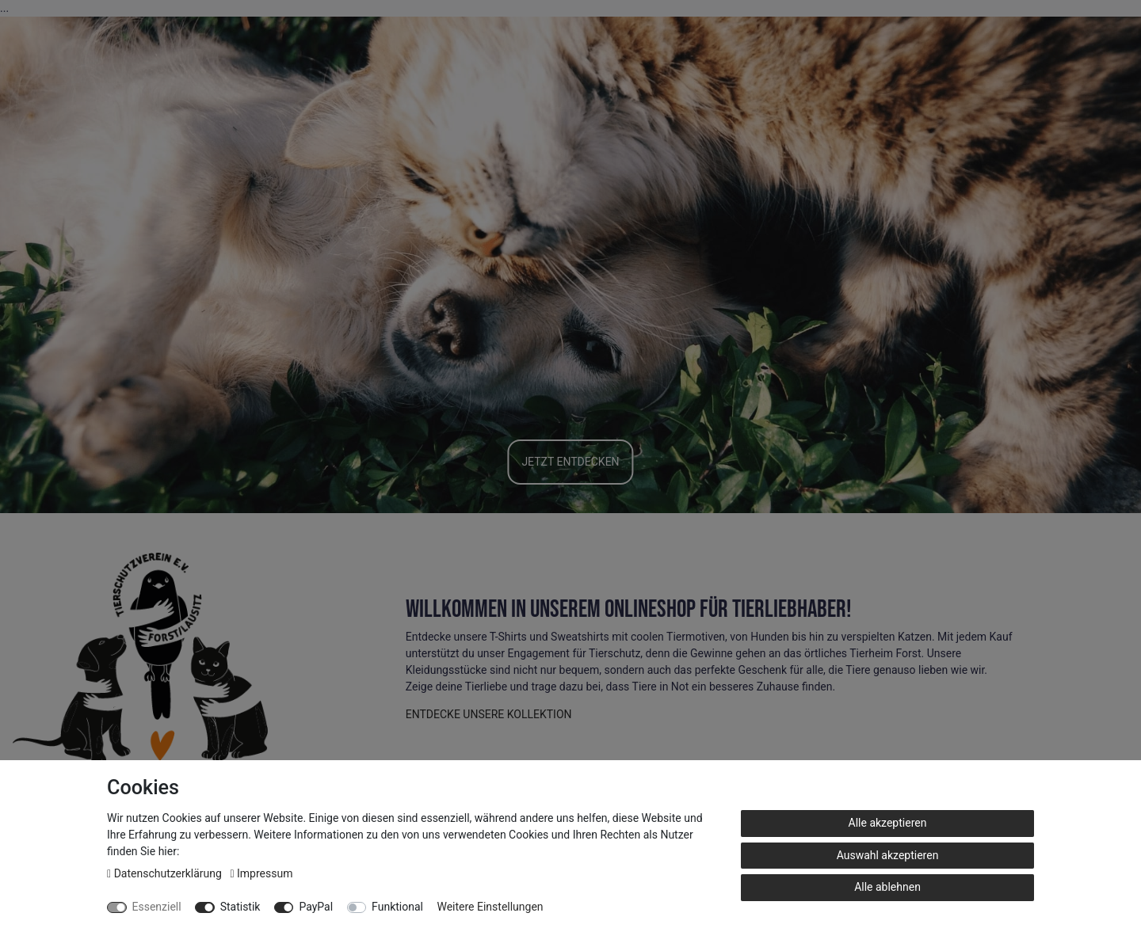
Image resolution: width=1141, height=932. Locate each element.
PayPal (316, 906)
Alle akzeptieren (888, 822)
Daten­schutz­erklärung (165, 873)
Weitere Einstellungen (490, 906)
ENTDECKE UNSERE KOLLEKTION (489, 714)
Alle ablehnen (887, 887)
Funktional (397, 906)
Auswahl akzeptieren (888, 855)
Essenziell (156, 906)
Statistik (240, 906)
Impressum (261, 873)
